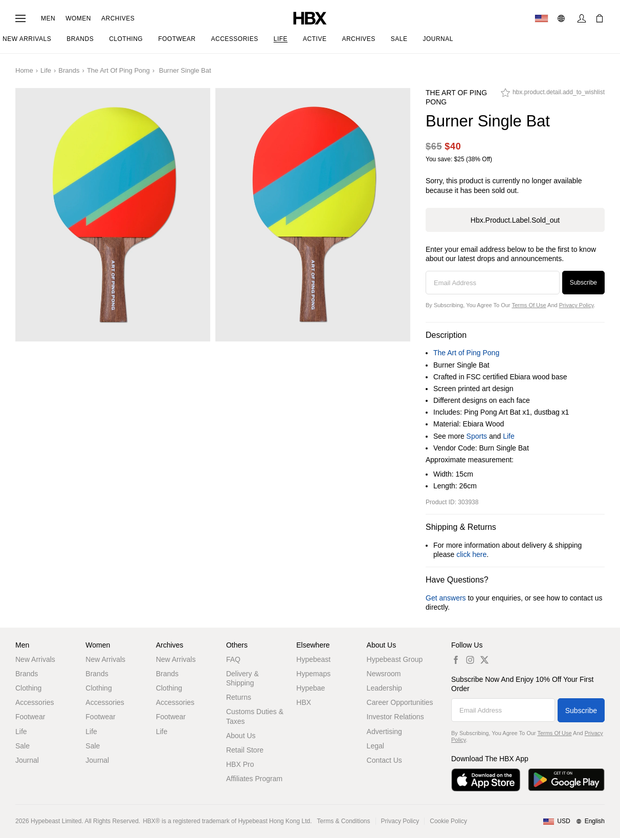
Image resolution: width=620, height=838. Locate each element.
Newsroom (384, 674)
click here (471, 554)
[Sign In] (582, 18)
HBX (303, 702)
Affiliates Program (254, 779)
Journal (27, 760)
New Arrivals (35, 659)
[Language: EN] (562, 18)
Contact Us (384, 760)
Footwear (30, 717)
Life (45, 70)
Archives (118, 18)
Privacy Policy (576, 305)
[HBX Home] (310, 18)
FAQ (233, 659)
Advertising (384, 731)
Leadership (384, 688)
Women (78, 18)
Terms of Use (529, 305)
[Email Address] (493, 282)
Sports (477, 436)
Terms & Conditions (343, 821)
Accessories (34, 702)
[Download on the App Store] (485, 779)
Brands (68, 70)
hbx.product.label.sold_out (515, 220)
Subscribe (583, 282)
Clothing (28, 688)
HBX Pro (240, 764)
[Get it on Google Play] (566, 779)
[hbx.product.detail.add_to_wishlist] (553, 95)
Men (48, 18)
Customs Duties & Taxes (254, 716)
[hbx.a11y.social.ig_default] (470, 659)
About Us (241, 736)
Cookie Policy (448, 821)
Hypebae (310, 688)
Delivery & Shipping (242, 678)
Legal (375, 746)
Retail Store (244, 750)
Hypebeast (313, 659)
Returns (238, 697)
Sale (22, 746)
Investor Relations (395, 717)
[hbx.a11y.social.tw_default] (484, 659)
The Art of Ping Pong (118, 70)
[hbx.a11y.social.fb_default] (455, 659)
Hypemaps (313, 674)
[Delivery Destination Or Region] (541, 18)
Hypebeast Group (395, 659)
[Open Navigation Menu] (20, 18)
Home (24, 70)
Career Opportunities (400, 702)
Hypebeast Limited (56, 821)
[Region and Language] (574, 822)
